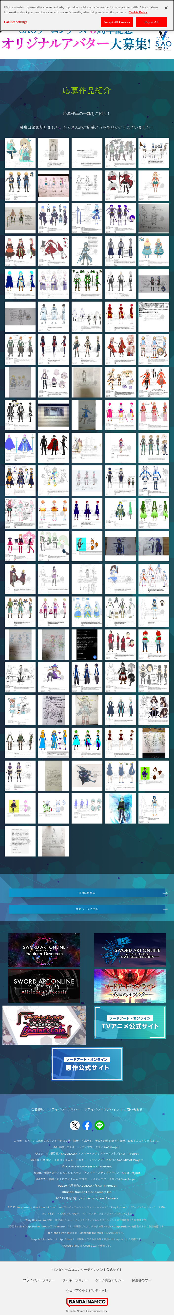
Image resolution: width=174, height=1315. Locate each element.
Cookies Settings (15, 22)
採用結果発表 (87, 892)
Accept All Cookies (117, 22)
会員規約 (37, 1109)
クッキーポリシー (75, 1280)
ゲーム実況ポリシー (110, 1280)
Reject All (151, 22)
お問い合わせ (133, 1109)
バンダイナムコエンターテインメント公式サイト (87, 1269)
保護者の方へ (141, 1280)
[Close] (166, 7)
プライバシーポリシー (64, 1109)
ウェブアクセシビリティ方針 (87, 1290)
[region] (87, 15)
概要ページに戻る (87, 909)
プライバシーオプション (101, 1109)
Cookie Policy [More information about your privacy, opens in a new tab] (138, 12)
